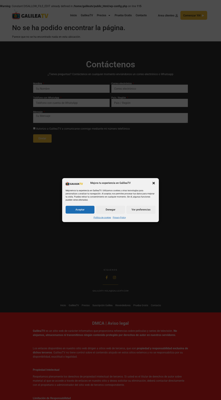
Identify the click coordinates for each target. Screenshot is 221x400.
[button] (153, 183)
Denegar (110, 209)
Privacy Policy (119, 217)
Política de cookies (102, 217)
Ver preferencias (141, 209)
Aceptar (79, 209)
